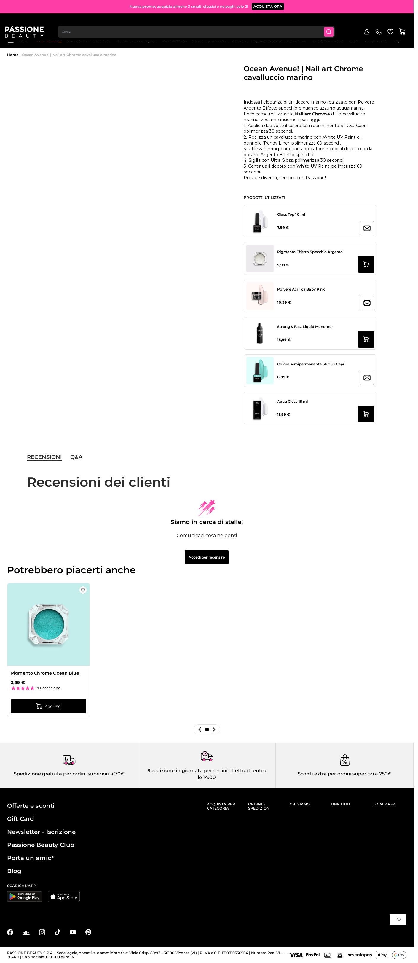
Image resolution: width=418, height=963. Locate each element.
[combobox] (199, 22)
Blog (395, 40)
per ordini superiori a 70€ (93, 774)
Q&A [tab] (76, 457)
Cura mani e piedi (327, 40)
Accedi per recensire (207, 557)
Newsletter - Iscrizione (41, 831)
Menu (17, 40)
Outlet (355, 40)
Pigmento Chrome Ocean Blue (45, 673)
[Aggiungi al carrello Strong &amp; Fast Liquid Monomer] (366, 339)
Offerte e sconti (31, 805)
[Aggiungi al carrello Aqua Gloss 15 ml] (366, 414)
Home (12, 55)
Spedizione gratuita (38, 774)
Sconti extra (312, 774)
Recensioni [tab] (44, 457)
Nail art (240, 40)
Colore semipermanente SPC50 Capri (311, 364)
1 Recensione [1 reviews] (48, 688)
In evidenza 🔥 (49, 40)
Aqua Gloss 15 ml (292, 401)
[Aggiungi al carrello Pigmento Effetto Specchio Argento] (366, 264)
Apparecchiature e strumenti (279, 40)
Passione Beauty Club (40, 844)
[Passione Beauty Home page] (26, 22)
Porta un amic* (30, 858)
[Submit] (332, 22)
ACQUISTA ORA (268, 6)
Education (375, 40)
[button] (199, 729)
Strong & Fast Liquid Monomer (305, 326)
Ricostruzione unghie (136, 40)
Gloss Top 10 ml (291, 214)
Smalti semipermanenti (89, 40)
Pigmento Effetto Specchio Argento (310, 252)
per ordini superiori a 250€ (359, 774)
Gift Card (20, 818)
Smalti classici (174, 40)
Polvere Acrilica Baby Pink (301, 289)
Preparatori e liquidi (211, 40)
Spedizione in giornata (175, 770)
